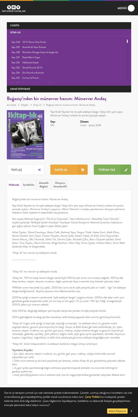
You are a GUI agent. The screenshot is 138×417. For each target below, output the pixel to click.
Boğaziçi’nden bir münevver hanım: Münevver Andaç (70, 105)
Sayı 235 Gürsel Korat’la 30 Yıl (27, 67)
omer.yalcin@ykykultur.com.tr (30, 375)
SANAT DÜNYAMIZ (20, 89)
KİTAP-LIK (15, 32)
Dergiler (24, 105)
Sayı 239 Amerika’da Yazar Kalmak (29, 47)
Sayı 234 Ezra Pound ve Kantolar (28, 73)
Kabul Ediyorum (117, 411)
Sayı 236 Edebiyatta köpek (25, 62)
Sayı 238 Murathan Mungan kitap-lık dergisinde (35, 52)
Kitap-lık (37, 105)
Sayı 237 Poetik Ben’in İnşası (26, 57)
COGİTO (14, 25)
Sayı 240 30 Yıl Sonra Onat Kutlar (29, 42)
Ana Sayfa (11, 105)
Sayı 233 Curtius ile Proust (25, 78)
